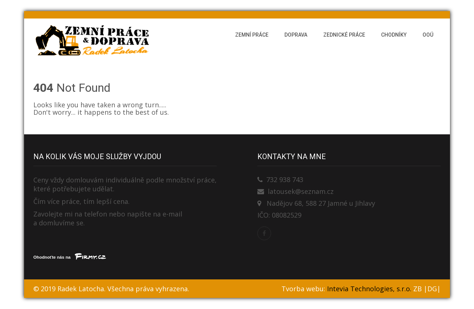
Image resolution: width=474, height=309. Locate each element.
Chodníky (394, 35)
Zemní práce (251, 35)
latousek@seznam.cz (301, 191)
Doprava (295, 35)
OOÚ (428, 35)
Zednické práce (344, 35)
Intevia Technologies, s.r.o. (369, 288)
